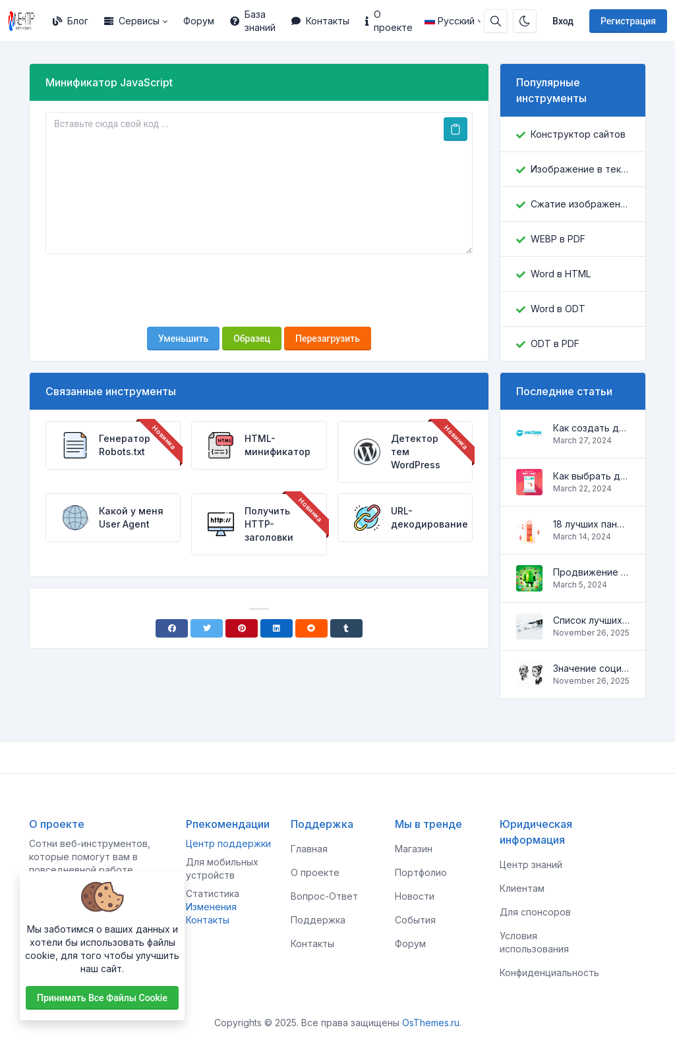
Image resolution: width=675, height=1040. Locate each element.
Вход (562, 21)
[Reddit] (311, 628)
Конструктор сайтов (578, 134)
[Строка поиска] (496, 21)
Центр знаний (531, 864)
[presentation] (259, 290)
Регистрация (628, 21)
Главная (309, 848)
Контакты (320, 20)
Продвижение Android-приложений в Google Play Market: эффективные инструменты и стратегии (591, 572)
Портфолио (421, 872)
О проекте (389, 21)
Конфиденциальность (549, 972)
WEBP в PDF (558, 238)
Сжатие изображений (580, 203)
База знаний (253, 21)
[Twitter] (207, 628)
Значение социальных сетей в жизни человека (591, 668)
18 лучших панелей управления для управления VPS (591, 524)
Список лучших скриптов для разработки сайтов (591, 620)
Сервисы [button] (132, 20)
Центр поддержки (228, 843)
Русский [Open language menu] (450, 20)
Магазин (413, 848)
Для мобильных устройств (222, 868)
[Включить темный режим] (525, 21)
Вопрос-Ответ (324, 896)
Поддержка (318, 919)
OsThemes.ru (430, 1022)
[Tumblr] (346, 628)
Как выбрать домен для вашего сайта (591, 475)
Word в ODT (558, 308)
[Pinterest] (241, 628)
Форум (198, 20)
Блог (70, 20)
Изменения (211, 906)
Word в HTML (561, 273)
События (415, 919)
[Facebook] (172, 628)
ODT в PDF (555, 343)
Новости (414, 896)
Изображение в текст (580, 169)
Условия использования (534, 942)
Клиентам (522, 888)
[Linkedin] (276, 628)
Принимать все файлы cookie (102, 998)
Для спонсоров (535, 911)
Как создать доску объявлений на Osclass (591, 427)
